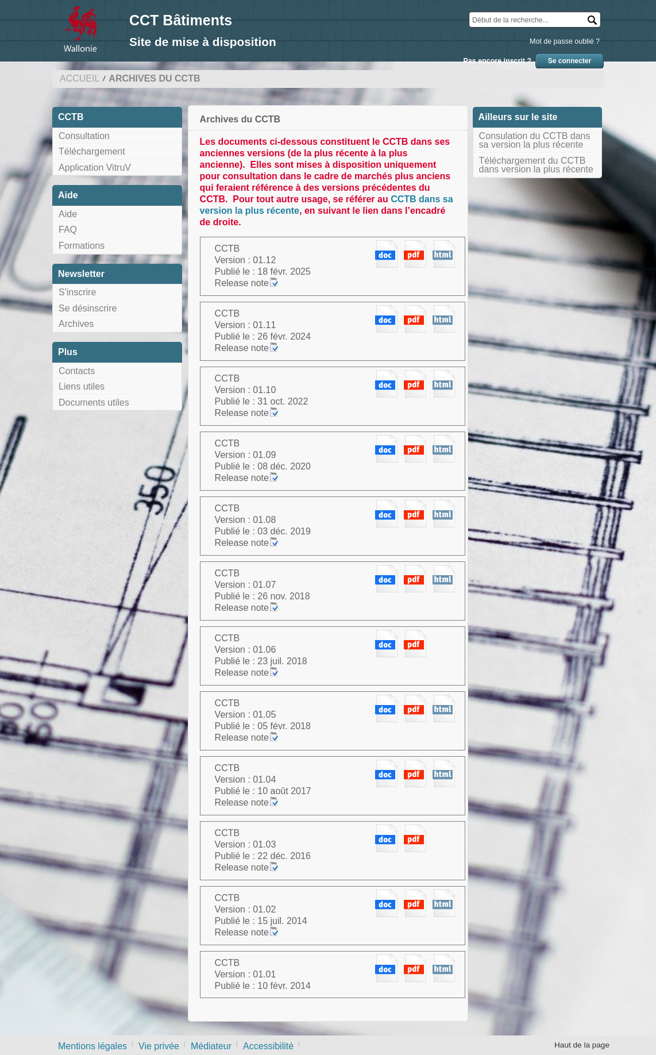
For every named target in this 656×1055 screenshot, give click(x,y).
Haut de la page (581, 1045)
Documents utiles (94, 402)
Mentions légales (92, 1046)
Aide (68, 214)
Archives (76, 324)
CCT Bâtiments (180, 20)
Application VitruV (95, 167)
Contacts (77, 371)
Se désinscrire (88, 308)
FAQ (68, 229)
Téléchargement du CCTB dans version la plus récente (536, 165)
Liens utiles (82, 386)
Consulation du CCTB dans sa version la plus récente (535, 140)
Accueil (79, 78)
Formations (82, 246)
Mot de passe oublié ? (565, 41)
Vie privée (158, 1046)
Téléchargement (92, 151)
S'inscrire (77, 292)
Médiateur (211, 1046)
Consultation (84, 136)
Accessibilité (268, 1046)
